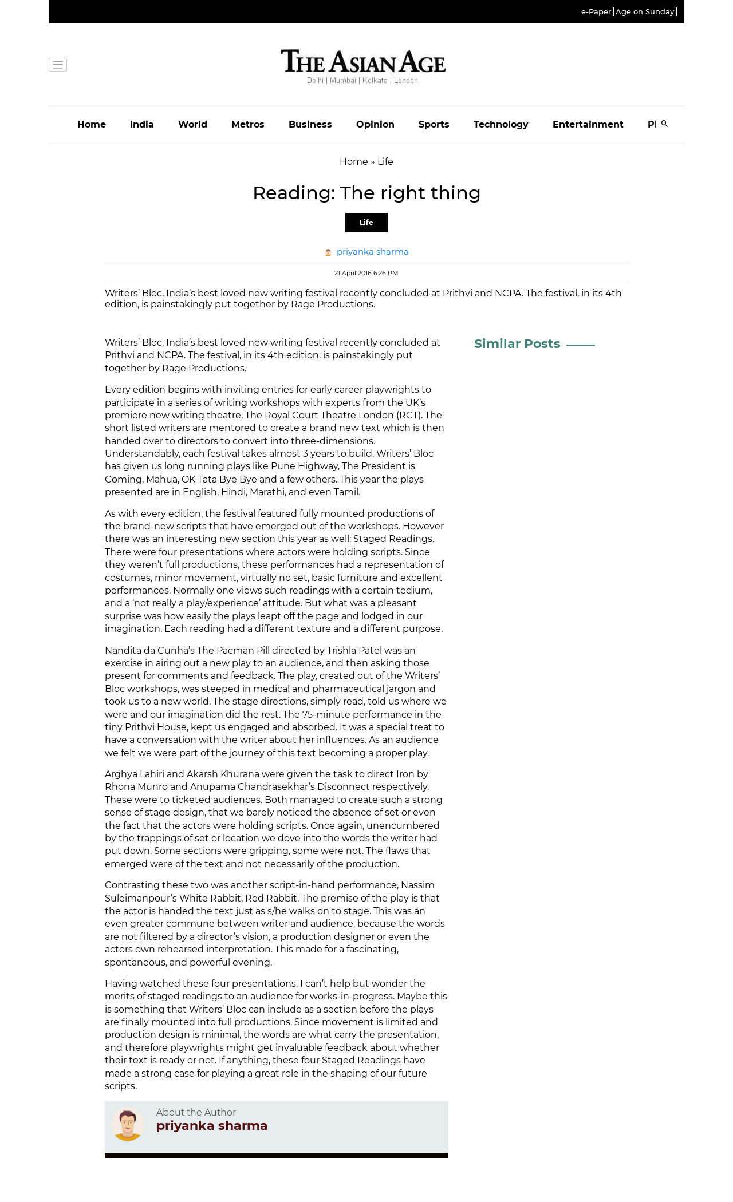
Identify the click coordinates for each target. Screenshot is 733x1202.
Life (366, 222)
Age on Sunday (645, 11)
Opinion (375, 124)
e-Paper (596, 11)
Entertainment (588, 124)
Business (310, 124)
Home (91, 124)
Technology (501, 124)
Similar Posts (517, 343)
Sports (434, 124)
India (142, 124)
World (192, 124)
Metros (248, 124)
